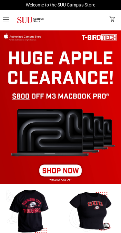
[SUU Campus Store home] (30, 20)
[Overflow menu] (6, 20)
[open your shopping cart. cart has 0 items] (112, 20)
